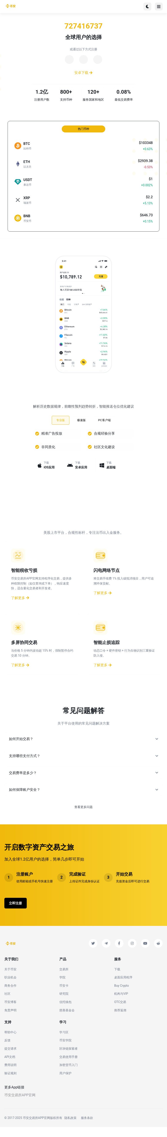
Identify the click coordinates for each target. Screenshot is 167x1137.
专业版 (60, 425)
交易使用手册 (68, 1067)
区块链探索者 (68, 1058)
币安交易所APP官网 (19, 1105)
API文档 (9, 1067)
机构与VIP (121, 1003)
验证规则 (10, 1083)
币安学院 (65, 1050)
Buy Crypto (121, 995)
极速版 (81, 425)
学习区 (63, 1042)
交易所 (63, 979)
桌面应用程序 (123, 987)
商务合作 (10, 995)
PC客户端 (104, 425)
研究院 (63, 1003)
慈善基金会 (67, 1020)
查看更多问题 (83, 816)
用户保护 (65, 1083)
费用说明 (10, 1075)
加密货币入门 (68, 1075)
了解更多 (20, 607)
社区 (7, 1003)
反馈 (7, 1050)
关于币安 (10, 979)
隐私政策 (70, 1128)
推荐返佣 (120, 1020)
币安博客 (10, 1012)
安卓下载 (84, 75)
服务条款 (87, 1128)
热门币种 (83, 134)
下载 (117, 979)
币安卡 (63, 995)
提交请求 (10, 1058)
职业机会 (10, 987)
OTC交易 (120, 1012)
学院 (62, 987)
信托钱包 (65, 1012)
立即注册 (18, 912)
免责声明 (10, 1020)
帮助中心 (10, 1042)
